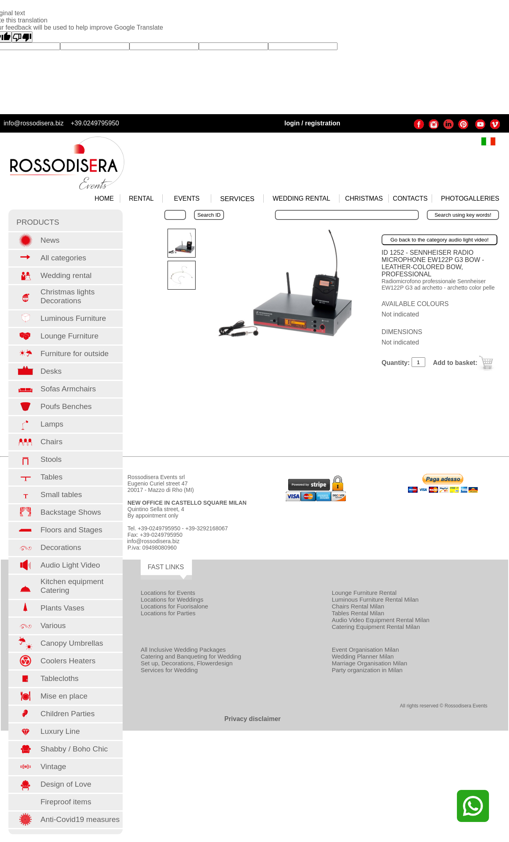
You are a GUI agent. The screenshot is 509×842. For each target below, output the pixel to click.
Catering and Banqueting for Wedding (191, 656)
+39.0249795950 (95, 123)
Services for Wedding (169, 670)
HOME (104, 198)
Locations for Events (168, 592)
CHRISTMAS (364, 198)
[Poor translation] (22, 36)
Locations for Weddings (172, 599)
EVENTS (187, 198)
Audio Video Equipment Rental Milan (381, 619)
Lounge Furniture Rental (364, 592)
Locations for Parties (168, 613)
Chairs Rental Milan (358, 606)
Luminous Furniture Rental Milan (375, 599)
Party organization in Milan (367, 670)
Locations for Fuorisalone (174, 606)
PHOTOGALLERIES (470, 198)
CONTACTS (410, 198)
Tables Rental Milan (358, 613)
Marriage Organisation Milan (369, 663)
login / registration (312, 123)
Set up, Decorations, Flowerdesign (186, 663)
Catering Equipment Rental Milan (376, 626)
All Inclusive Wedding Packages (183, 649)
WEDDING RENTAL (301, 198)
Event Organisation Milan (365, 649)
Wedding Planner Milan (363, 656)
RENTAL (141, 198)
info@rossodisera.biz (34, 123)
